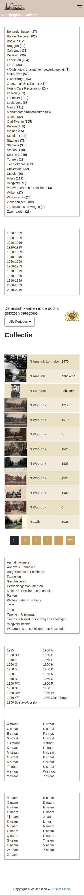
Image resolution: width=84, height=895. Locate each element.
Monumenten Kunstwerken (25, 112)
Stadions (13, 145)
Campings (14, 50)
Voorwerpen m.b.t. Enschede (27, 188)
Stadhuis (13, 140)
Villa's (11, 178)
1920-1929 (14, 247)
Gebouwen (14, 74)
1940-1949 (14, 257)
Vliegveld (13, 183)
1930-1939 (14, 252)
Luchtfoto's (14, 102)
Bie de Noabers (18, 36)
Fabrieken (14, 60)
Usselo (12, 173)
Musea (11, 117)
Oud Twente (15, 121)
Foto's (11, 65)
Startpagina (11, 15)
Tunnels (12, 159)
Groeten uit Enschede (22, 83)
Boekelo (12, 41)
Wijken (11, 192)
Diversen (13, 55)
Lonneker (13, 98)
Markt (11, 107)
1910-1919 (14, 242)
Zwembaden (15, 211)
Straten (12, 154)
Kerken (12, 93)
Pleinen (12, 131)
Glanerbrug (15, 79)
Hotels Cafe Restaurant (23, 88)
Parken (12, 126)
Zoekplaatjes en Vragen (23, 207)
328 (70, 540)
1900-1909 (14, 238)
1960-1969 (14, 266)
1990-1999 (14, 280)
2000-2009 (14, 285)
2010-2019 (14, 290)
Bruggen (13, 46)
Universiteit (14, 169)
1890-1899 (14, 233)
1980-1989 (14, 276)
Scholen (12, 136)
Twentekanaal (16, 164)
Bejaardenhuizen (18, 31)
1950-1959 (14, 261)
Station (12, 150)
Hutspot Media (60, 889)
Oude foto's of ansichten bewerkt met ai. (37, 69)
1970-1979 (14, 271)
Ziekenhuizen (16, 202)
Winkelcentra (16, 197)
